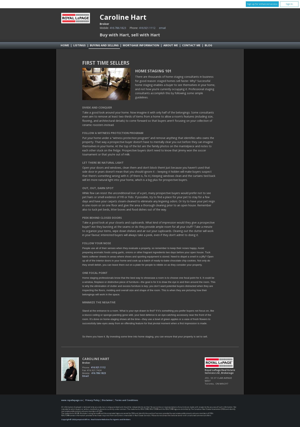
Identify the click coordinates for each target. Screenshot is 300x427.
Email (162, 28)
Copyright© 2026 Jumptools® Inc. (75, 419)
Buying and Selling (104, 45)
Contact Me (191, 45)
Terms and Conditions (126, 400)
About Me (170, 45)
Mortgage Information (141, 45)
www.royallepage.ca (72, 400)
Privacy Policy (92, 400)
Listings (79, 45)
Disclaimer (107, 400)
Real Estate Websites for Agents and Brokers (110, 419)
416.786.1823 (118, 28)
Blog (208, 45)
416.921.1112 (147, 28)
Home (65, 45)
